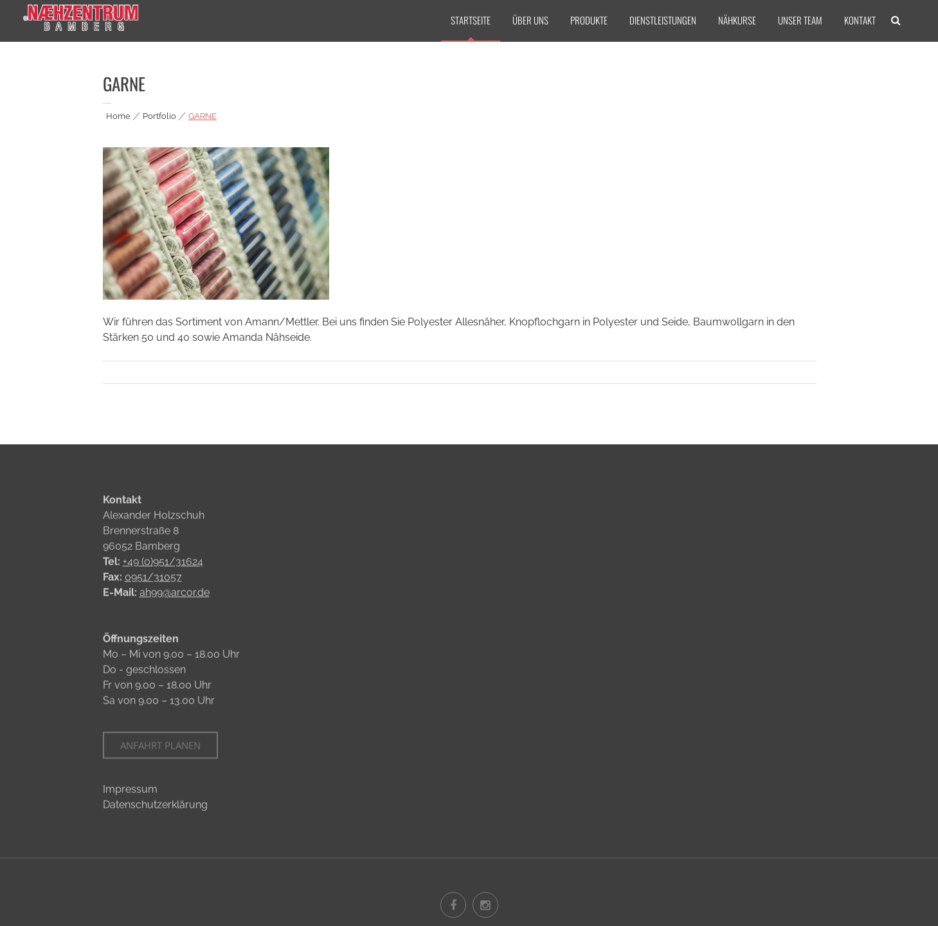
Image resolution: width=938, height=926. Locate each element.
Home (118, 116)
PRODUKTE (589, 20)
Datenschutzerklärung (155, 806)
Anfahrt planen (160, 749)
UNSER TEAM (800, 20)
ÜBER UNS (530, 20)
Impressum (130, 791)
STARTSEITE (471, 20)
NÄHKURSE (737, 20)
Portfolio (159, 116)
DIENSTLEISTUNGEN (662, 20)
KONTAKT (860, 20)
